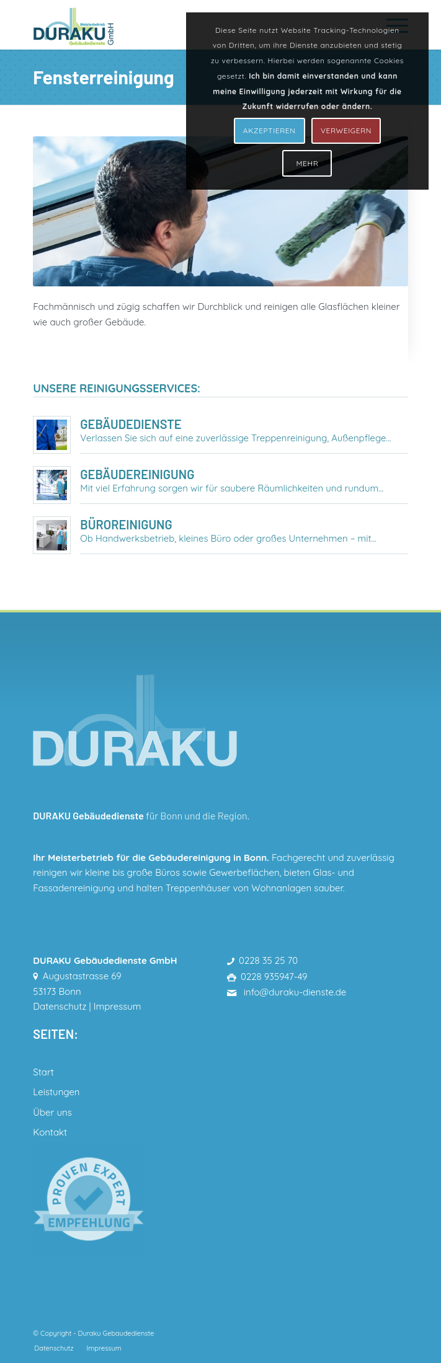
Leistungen (56, 1092)
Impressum (117, 1006)
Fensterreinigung (103, 77)
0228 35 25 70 (268, 960)
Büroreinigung (126, 524)
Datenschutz (59, 1006)
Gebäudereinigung (137, 474)
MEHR (307, 163)
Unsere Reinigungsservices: (116, 388)
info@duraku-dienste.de (294, 992)
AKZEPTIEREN (269, 130)
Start (43, 1072)
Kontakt (50, 1132)
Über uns (52, 1112)
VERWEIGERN (346, 130)
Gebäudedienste (130, 424)
